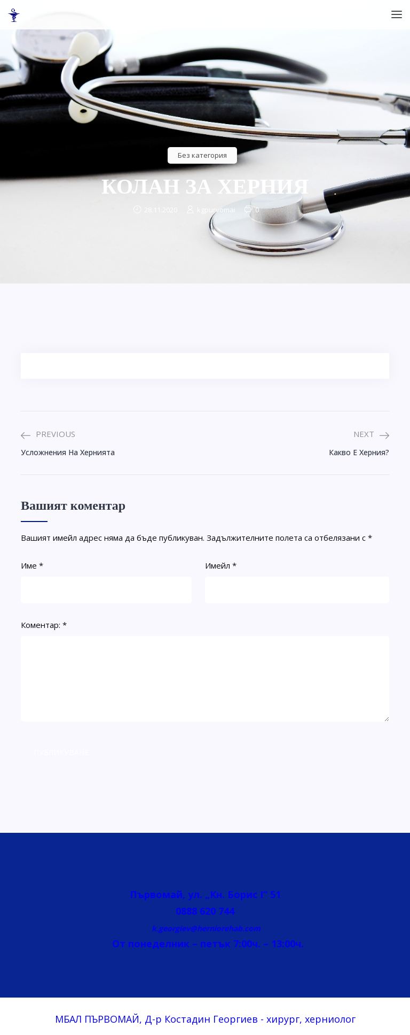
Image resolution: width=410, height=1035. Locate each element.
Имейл (220, 565)
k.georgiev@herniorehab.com (205, 928)
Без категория (202, 155)
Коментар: (44, 624)
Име (32, 565)
